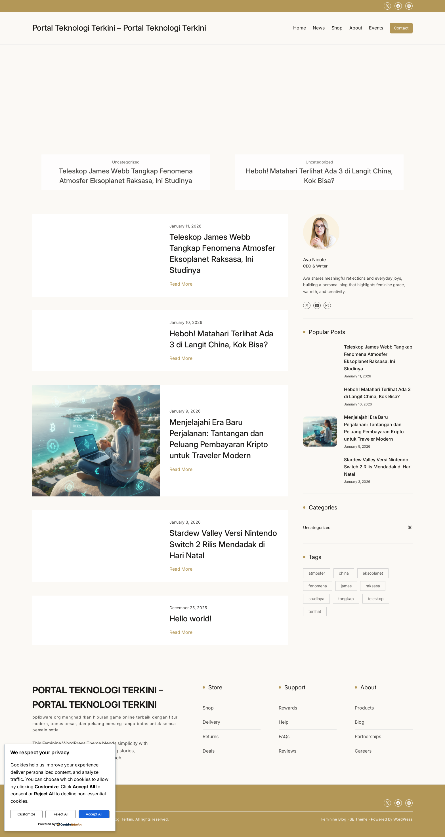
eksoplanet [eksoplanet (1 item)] (373, 573)
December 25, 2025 (188, 607)
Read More (180, 284)
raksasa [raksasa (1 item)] (373, 585)
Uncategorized (126, 162)
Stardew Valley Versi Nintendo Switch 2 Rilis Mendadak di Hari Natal (223, 544)
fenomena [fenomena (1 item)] (317, 585)
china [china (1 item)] (344, 573)
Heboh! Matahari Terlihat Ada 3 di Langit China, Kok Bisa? (319, 176)
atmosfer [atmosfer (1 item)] (316, 573)
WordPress (403, 819)
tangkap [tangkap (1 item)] (346, 598)
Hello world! (190, 618)
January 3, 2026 (185, 522)
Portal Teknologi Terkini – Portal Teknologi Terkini (119, 28)
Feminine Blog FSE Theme (344, 819)
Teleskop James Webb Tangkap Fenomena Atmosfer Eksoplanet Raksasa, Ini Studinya (126, 176)
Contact (401, 28)
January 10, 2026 (185, 322)
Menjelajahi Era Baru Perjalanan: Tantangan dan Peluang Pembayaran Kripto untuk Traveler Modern (218, 438)
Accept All (94, 814)
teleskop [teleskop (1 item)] (376, 598)
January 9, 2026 (185, 411)
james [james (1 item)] (346, 585)
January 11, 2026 (185, 226)
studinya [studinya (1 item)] (316, 598)
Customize (26, 814)
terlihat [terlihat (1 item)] (314, 611)
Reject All (60, 814)
